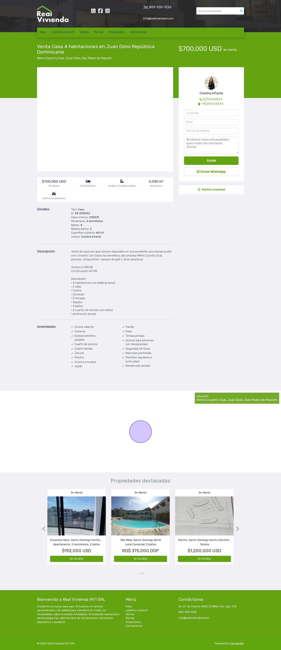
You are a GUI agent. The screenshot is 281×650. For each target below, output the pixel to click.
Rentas (98, 32)
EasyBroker (237, 643)
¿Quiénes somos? (63, 32)
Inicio (43, 32)
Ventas (84, 32)
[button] (42, 528)
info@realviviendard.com (194, 618)
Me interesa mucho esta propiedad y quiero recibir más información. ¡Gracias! (211, 145)
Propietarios (116, 32)
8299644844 (212, 99)
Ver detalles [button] (77, 558)
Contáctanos (138, 32)
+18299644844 (212, 104)
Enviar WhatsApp (211, 172)
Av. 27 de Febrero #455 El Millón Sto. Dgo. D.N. (208, 606)
